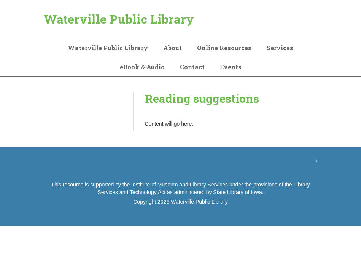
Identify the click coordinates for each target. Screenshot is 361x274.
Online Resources (224, 48)
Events (231, 67)
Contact (192, 67)
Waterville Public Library (119, 19)
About (172, 48)
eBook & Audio (142, 67)
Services (280, 48)
